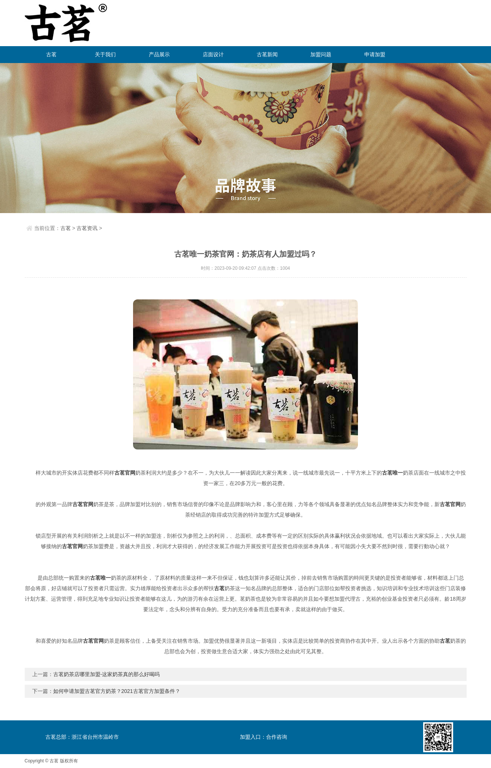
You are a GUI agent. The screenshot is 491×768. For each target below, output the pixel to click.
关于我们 (105, 54)
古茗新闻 (267, 54)
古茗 (51, 54)
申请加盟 (374, 54)
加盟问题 (320, 54)
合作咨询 (276, 737)
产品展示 (159, 54)
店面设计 (213, 54)
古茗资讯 (86, 228)
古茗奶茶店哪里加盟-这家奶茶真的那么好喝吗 (106, 674)
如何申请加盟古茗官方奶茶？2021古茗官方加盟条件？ (116, 691)
